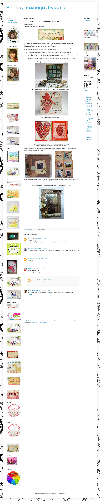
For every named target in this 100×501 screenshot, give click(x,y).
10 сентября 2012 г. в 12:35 (41, 258)
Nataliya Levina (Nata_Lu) (34, 290)
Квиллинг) (88, 114)
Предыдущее (75, 320)
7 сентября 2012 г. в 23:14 (40, 238)
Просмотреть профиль (12, 22)
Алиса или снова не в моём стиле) (89, 109)
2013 (86, 94)
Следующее (27, 320)
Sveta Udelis (31, 248)
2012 (86, 96)
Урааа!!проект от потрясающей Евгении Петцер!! (89, 118)
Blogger (64, 493)
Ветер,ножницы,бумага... (40, 8)
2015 (86, 90)
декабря (88, 97)
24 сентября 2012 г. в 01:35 (46, 290)
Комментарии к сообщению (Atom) (39, 322)
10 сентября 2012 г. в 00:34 (40, 248)
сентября (88, 103)
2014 (86, 92)
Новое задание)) (89, 136)
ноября (88, 99)
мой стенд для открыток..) (89, 105)
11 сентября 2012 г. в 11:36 (39, 268)
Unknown (30, 238)
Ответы (31, 277)
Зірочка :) (30, 268)
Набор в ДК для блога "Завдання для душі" (89, 132)
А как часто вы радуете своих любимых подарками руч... (89, 125)
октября (88, 101)
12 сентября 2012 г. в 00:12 (45, 279)
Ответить (30, 243)
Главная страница (51, 320)
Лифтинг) (88, 112)
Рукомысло (87, 20)
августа (88, 139)
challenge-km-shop (89, 22)
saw (56, 493)
